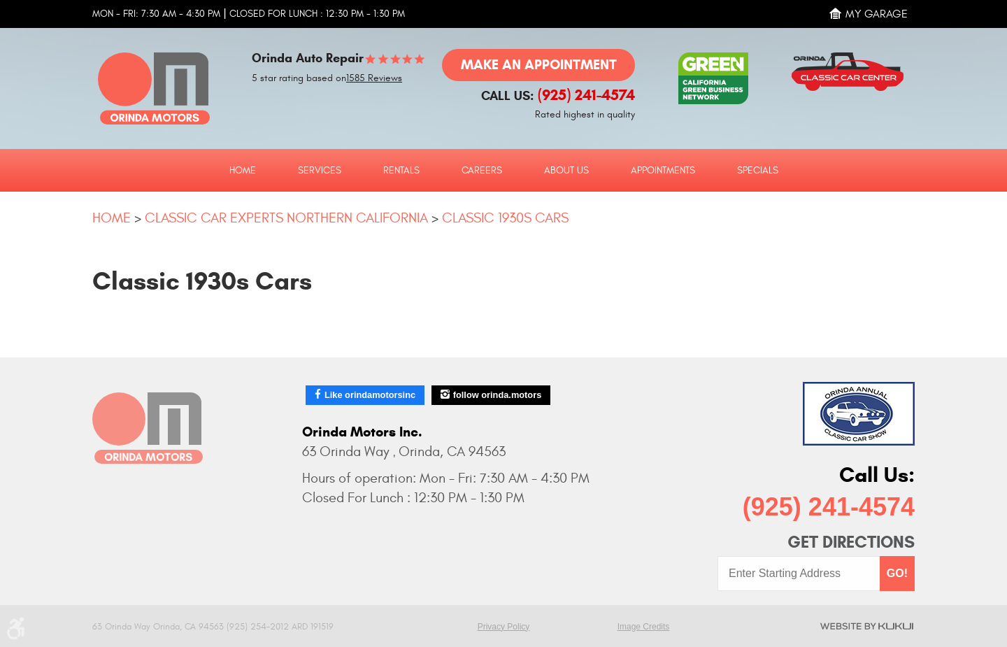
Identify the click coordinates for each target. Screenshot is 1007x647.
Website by (867, 626)
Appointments (663, 170)
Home (242, 170)
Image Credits (643, 627)
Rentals (401, 170)
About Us (566, 170)
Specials (757, 170)
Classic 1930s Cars (505, 218)
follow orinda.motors (497, 395)
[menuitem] (242, 170)
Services (319, 170)
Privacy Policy (504, 627)
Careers (482, 170)
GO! (897, 573)
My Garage (876, 14)
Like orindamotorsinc (369, 395)
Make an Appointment (539, 64)
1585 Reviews (374, 78)
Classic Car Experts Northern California (286, 218)
